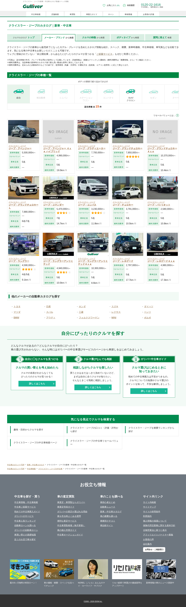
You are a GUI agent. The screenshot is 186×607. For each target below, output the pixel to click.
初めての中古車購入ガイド (27, 511)
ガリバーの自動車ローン (26, 530)
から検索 (93, 37)
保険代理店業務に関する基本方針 (159, 525)
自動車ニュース (107, 507)
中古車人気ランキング (25, 521)
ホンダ (82, 306)
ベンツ (147, 312)
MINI (113, 317)
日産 (48, 306)
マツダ (17, 312)
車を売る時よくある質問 (69, 516)
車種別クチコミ (107, 521)
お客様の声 (148, 539)
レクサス (116, 312)
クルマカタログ (23, 37)
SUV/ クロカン (131, 99)
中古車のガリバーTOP (15, 465)
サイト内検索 (149, 502)
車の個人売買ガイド (67, 530)
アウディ (50, 317)
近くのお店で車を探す (25, 539)
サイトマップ (149, 507)
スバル (49, 312)
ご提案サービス (104, 54)
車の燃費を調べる (108, 516)
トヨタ (17, 306)
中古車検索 (31, 469)
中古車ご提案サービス (25, 507)
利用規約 (147, 516)
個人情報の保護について (155, 521)
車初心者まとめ (107, 502)
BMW (16, 317)
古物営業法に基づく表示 (155, 530)
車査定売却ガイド (65, 507)
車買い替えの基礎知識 (25, 534)
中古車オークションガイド (70, 534)
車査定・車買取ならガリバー (71, 502)
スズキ (114, 306)
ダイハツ (148, 306)
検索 (162, 37)
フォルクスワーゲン (89, 317)
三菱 (81, 312)
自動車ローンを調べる (25, 525)
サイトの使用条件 (151, 511)
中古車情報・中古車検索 (26, 502)
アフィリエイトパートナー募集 (158, 534)
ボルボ (147, 317)
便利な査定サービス (67, 521)
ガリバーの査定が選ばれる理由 (72, 511)
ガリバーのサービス (24, 516)
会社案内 (147, 544)
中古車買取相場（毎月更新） (71, 525)
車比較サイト (106, 525)
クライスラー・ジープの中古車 (50, 469)
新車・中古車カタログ (35, 465)
